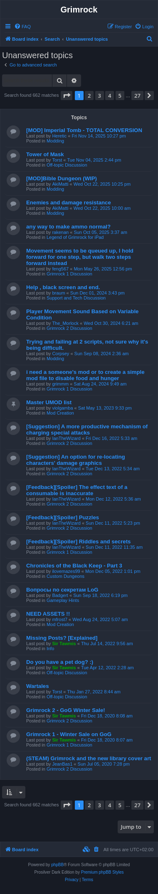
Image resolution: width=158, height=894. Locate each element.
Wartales (37, 686)
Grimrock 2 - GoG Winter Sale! (65, 710)
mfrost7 (59, 619)
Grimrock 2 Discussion (69, 328)
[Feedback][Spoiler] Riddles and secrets (78, 541)
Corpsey (60, 353)
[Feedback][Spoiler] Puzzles (62, 517)
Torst (57, 159)
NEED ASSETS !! (48, 614)
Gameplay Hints (63, 600)
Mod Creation (60, 412)
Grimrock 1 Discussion (69, 273)
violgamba (62, 407)
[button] (66, 95)
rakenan (60, 232)
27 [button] (137, 95)
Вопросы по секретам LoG (62, 590)
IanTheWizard (66, 438)
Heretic (59, 135)
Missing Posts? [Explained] (61, 638)
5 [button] (119, 95)
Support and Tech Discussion (76, 297)
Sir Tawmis (64, 643)
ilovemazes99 (66, 571)
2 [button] (89, 95)
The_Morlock (65, 323)
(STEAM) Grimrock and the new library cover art (88, 758)
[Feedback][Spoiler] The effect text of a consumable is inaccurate (76, 490)
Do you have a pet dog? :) (59, 662)
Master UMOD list (49, 402)
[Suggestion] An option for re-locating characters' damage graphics (75, 460)
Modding (55, 140)
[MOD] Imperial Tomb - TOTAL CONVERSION (84, 130)
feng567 (60, 268)
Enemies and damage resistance (68, 202)
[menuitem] (22, 27)
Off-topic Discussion (67, 164)
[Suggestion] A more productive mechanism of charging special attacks (87, 429)
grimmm (60, 383)
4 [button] (109, 95)
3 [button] (99, 95)
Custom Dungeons (65, 576)
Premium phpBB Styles (102, 872)
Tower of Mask (45, 154)
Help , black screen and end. (63, 287)
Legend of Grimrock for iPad (75, 237)
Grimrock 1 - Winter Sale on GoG (68, 734)
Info (50, 648)
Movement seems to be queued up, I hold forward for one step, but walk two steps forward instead (79, 257)
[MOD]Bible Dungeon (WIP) (61, 178)
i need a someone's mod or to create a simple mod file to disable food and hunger (85, 375)
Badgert (60, 595)
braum (58, 292)
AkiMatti (60, 184)
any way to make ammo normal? (68, 227)
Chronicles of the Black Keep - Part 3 (74, 565)
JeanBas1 (62, 763)
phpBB (57, 864)
